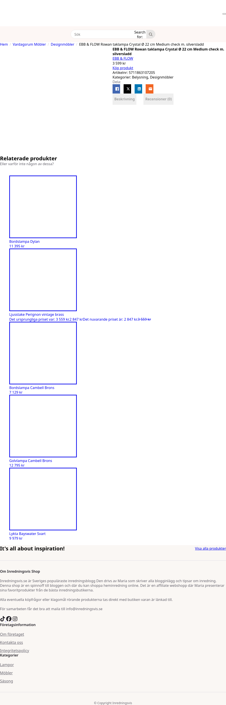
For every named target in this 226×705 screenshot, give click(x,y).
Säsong (6, 681)
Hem (4, 44)
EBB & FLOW (123, 58)
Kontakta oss (11, 642)
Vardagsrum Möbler (29, 44)
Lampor (7, 664)
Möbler (6, 673)
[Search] (150, 34)
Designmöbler (62, 44)
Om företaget (12, 634)
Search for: (140, 34)
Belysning (140, 77)
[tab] (124, 99)
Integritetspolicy (14, 650)
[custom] (3, 620)
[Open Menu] (224, 14)
